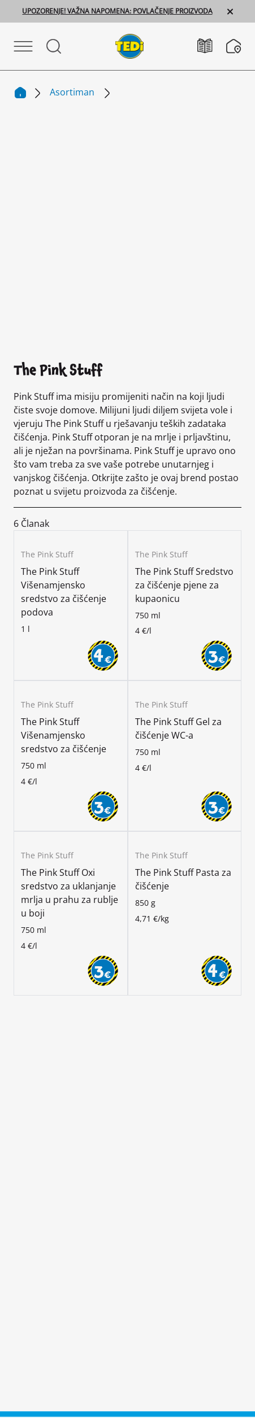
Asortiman (73, 92)
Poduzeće (39, 1005)
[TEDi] (129, 45)
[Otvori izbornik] (23, 46)
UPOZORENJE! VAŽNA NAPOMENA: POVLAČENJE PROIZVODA (117, 11)
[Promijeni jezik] (123, 1159)
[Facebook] (128, 1095)
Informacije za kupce (127, 1237)
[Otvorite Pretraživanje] (53, 46)
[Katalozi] (211, 46)
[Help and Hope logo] (128, 1382)
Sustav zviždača (127, 1305)
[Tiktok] (200, 1095)
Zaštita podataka (127, 1282)
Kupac (29, 1042)
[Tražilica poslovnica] (233, 46)
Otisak (127, 1260)
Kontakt (127, 1214)
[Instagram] (55, 1095)
